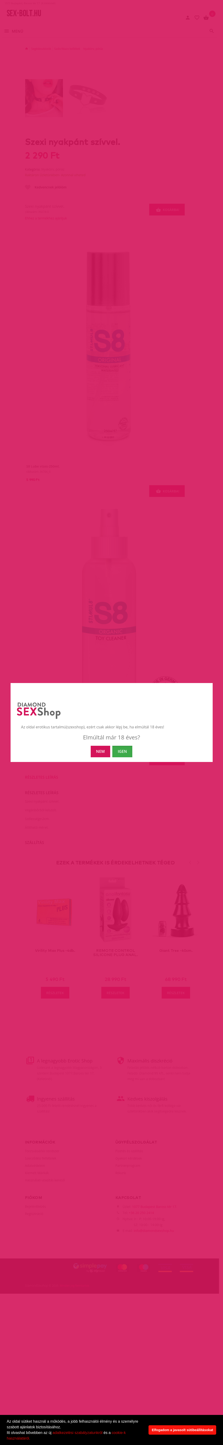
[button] (32, 1439)
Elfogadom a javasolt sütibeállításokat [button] (182, 1430)
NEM (100, 751)
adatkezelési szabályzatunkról (78, 1433)
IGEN (122, 751)
